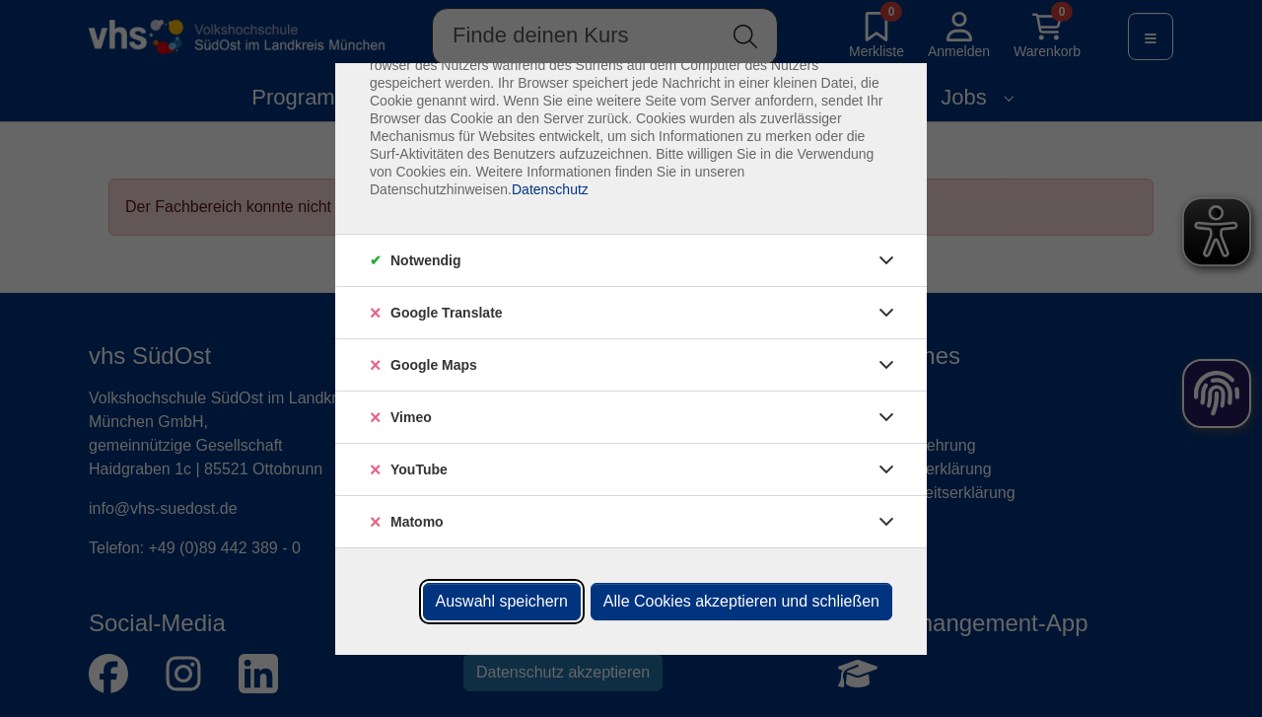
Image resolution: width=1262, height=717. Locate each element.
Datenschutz (550, 189)
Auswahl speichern (502, 601)
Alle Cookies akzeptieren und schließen (741, 601)
